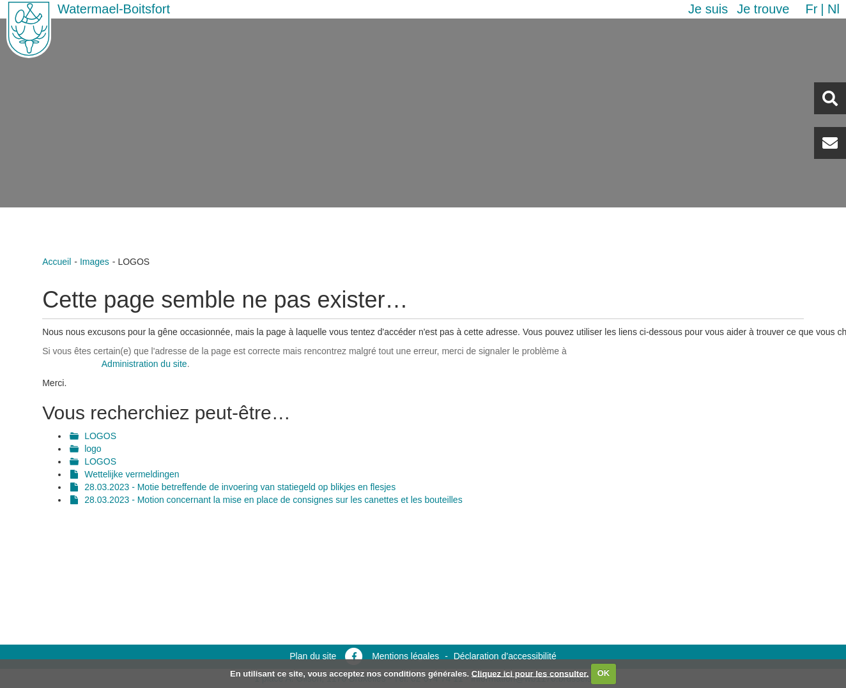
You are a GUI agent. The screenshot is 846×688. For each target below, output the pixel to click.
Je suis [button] (708, 9)
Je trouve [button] (763, 9)
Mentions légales (405, 656)
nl (833, 9)
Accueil (56, 262)
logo (92, 449)
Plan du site (312, 656)
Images (94, 262)
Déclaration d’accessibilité (505, 656)
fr (811, 9)
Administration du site (144, 364)
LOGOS (100, 436)
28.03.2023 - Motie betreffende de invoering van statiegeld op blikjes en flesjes (240, 487)
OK (603, 673)
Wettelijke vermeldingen (131, 474)
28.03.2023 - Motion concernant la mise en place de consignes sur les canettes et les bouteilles (273, 500)
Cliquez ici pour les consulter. (530, 673)
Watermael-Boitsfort (114, 9)
